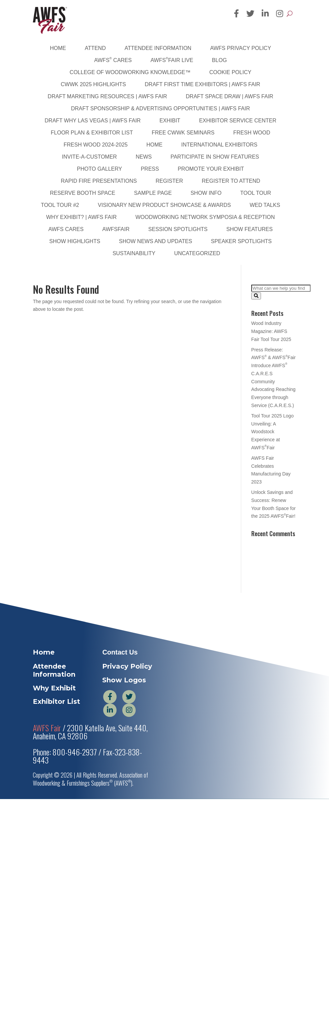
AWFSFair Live (171, 59)
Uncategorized (197, 253)
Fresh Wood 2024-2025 (96, 145)
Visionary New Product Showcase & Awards (164, 205)
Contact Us (120, 652)
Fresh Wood (251, 132)
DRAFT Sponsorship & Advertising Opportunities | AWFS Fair (160, 108)
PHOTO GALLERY (99, 169)
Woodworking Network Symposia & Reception (205, 217)
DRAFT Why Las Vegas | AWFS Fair (93, 120)
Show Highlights (74, 241)
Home (58, 48)
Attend (95, 48)
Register (169, 181)
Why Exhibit (54, 688)
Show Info (206, 193)
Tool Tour (255, 193)
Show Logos (124, 680)
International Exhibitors (219, 145)
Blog (219, 60)
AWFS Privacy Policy (240, 48)
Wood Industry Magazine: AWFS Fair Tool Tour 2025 (271, 331)
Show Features (249, 229)
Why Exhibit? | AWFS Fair (81, 217)
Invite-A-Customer (89, 157)
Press (150, 169)
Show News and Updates (155, 241)
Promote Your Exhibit (211, 169)
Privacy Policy (127, 666)
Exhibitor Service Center (237, 120)
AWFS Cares (113, 59)
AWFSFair (115, 229)
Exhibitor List (56, 701)
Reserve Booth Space (82, 193)
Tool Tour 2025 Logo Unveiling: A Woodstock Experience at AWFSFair (272, 431)
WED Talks (265, 205)
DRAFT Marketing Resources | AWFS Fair (107, 96)
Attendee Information (158, 48)
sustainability (134, 253)
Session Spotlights (178, 229)
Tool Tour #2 (60, 205)
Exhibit (169, 120)
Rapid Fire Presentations (99, 181)
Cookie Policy (230, 72)
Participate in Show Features (215, 157)
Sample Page (153, 193)
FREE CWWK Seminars (183, 132)
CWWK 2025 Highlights (93, 84)
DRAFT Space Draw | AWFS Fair (229, 96)
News (144, 157)
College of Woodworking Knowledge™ (130, 72)
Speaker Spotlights (241, 241)
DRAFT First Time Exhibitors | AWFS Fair (202, 84)
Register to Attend (231, 181)
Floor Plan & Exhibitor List (92, 132)
